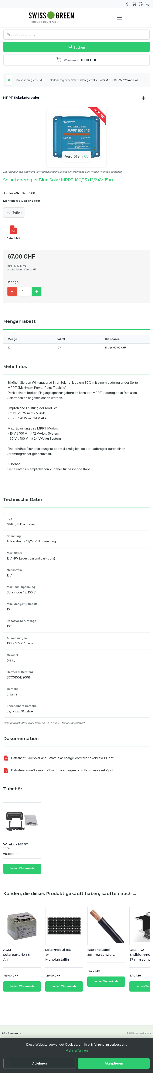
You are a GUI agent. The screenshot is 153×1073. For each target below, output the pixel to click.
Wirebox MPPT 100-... (57, 846)
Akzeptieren (114, 1063)
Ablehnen (39, 1063)
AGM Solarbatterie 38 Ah (16, 954)
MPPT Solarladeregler (53, 80)
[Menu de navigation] (119, 17)
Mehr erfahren (76, 1050)
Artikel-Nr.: (12, 193)
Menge (13, 282)
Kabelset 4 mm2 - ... (17, 846)
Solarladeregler (26, 80)
